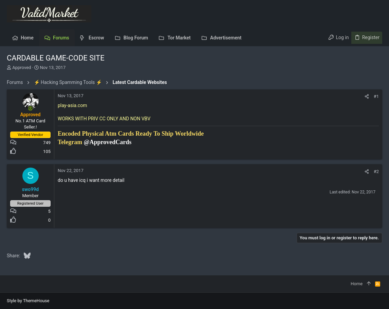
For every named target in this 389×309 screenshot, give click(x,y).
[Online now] (30, 108)
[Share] (366, 96)
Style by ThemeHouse (28, 300)
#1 (376, 96)
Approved (21, 67)
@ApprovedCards (107, 142)
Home (357, 283)
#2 (376, 171)
